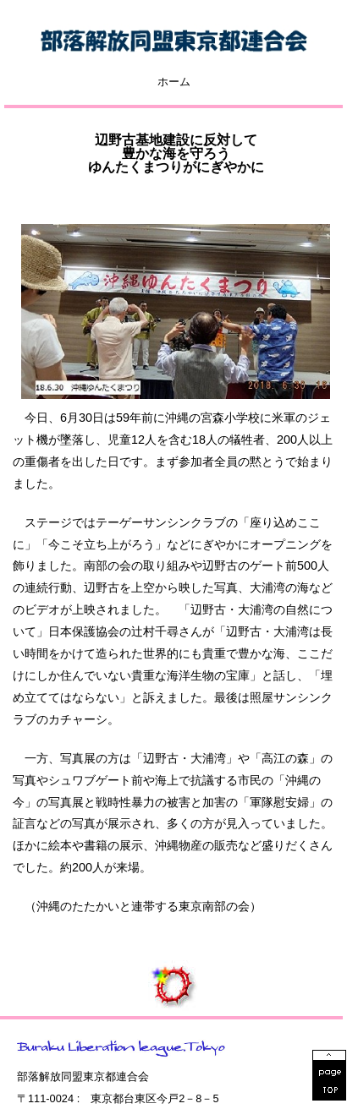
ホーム (173, 82)
